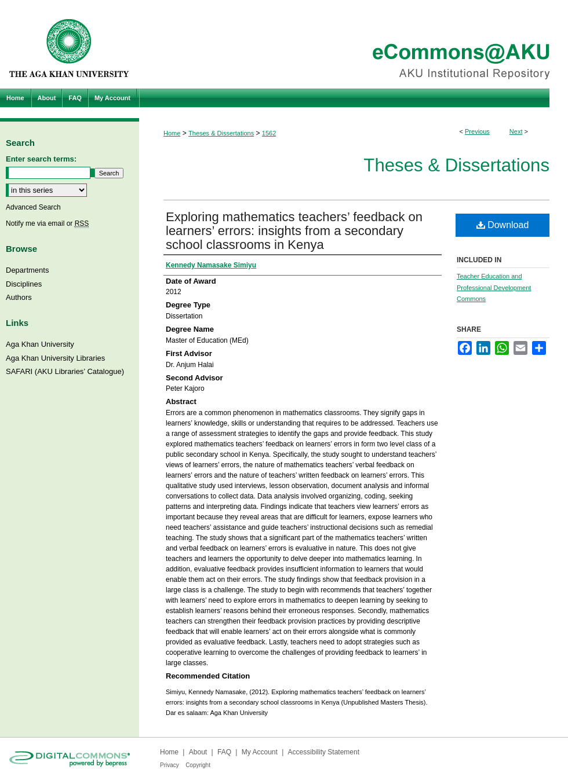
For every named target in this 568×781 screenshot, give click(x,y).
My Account (260, 752)
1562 (269, 133)
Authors (19, 297)
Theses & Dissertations (221, 133)
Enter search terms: (41, 159)
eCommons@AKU (353, 44)
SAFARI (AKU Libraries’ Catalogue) (65, 371)
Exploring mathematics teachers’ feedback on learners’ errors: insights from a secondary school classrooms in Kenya (294, 231)
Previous (477, 131)
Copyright (197, 765)
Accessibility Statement (323, 752)
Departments (27, 270)
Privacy (169, 765)
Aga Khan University (40, 344)
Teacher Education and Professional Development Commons (494, 288)
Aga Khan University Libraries (55, 358)
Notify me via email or (47, 223)
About (198, 752)
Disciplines (24, 284)
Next (516, 131)
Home (171, 133)
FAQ (224, 752)
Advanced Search (33, 207)
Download (502, 225)
